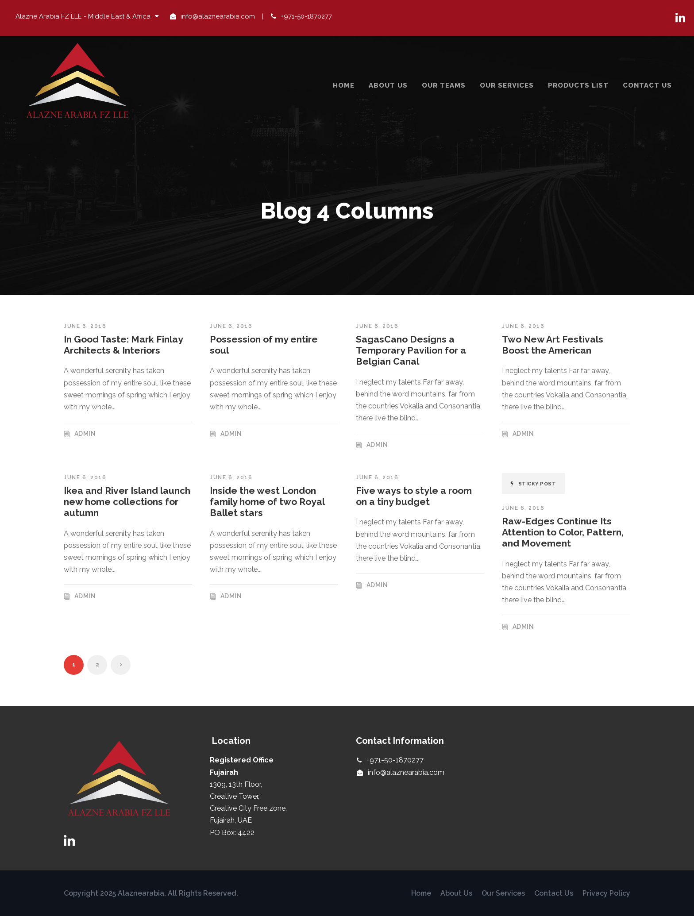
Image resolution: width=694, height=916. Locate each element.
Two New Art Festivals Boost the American (552, 345)
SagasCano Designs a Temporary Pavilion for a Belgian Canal (411, 350)
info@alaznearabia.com (218, 16)
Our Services (507, 85)
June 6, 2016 (85, 326)
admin (85, 433)
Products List (578, 85)
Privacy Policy (606, 893)
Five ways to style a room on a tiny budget (414, 496)
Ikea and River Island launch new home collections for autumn (127, 501)
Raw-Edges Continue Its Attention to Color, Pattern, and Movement (563, 532)
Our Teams (444, 85)
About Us (388, 85)
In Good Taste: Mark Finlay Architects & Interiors (123, 345)
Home (344, 85)
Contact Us (647, 85)
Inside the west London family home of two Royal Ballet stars (267, 501)
